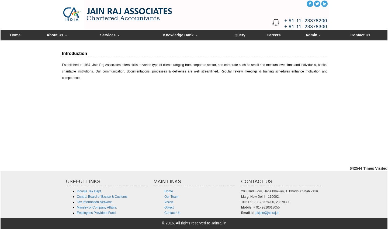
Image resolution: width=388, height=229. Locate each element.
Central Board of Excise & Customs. (102, 197)
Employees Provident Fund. (96, 213)
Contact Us (360, 35)
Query (239, 35)
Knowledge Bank (180, 35)
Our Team (171, 197)
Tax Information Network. (95, 202)
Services (109, 35)
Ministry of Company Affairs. (97, 207)
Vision (168, 202)
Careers (273, 35)
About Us (57, 35)
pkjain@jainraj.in (267, 213)
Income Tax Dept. (89, 191)
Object (169, 207)
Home (15, 35)
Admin (313, 35)
